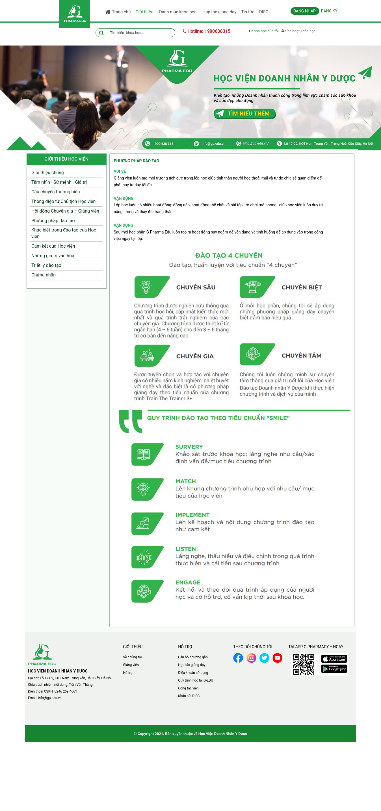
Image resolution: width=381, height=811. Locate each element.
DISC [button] (264, 11)
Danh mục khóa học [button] (179, 13)
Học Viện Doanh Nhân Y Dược (222, 734)
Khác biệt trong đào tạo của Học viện (63, 233)
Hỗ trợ (127, 673)
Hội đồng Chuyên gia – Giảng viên (65, 211)
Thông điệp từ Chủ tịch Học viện (63, 201)
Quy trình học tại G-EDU (195, 680)
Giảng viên (131, 665)
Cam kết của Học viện (53, 246)
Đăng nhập (305, 11)
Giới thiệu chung (47, 172)
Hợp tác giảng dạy (191, 665)
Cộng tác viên (188, 688)
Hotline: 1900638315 (206, 31)
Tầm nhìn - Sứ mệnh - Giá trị (59, 182)
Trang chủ (118, 12)
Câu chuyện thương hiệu (55, 191)
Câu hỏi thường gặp (192, 657)
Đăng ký (329, 11)
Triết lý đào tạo (46, 265)
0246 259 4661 (66, 691)
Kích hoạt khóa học (299, 31)
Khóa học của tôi (264, 31)
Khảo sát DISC (189, 696)
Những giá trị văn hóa (52, 255)
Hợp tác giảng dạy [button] (219, 11)
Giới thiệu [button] (145, 13)
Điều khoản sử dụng (193, 673)
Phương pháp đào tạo (53, 220)
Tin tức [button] (247, 11)
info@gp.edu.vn (50, 698)
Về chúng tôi (132, 657)
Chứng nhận (43, 275)
